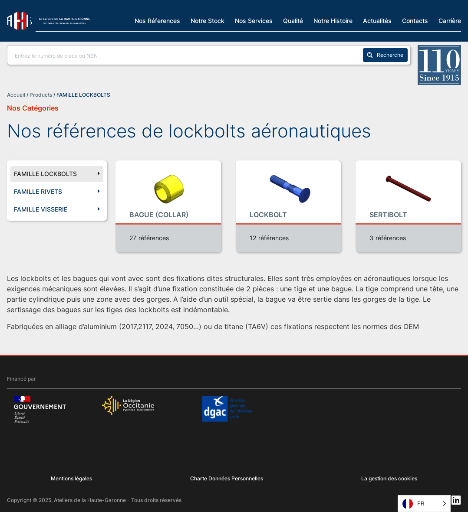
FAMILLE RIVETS (57, 191)
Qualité (293, 20)
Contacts (415, 20)
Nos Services (254, 20)
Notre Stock (207, 20)
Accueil (16, 94)
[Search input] (187, 55)
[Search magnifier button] (385, 55)
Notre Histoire (333, 20)
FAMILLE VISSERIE (57, 209)
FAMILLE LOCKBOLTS (57, 173)
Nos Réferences (157, 20)
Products (41, 94)
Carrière (449, 20)
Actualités (377, 20)
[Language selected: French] (424, 503)
